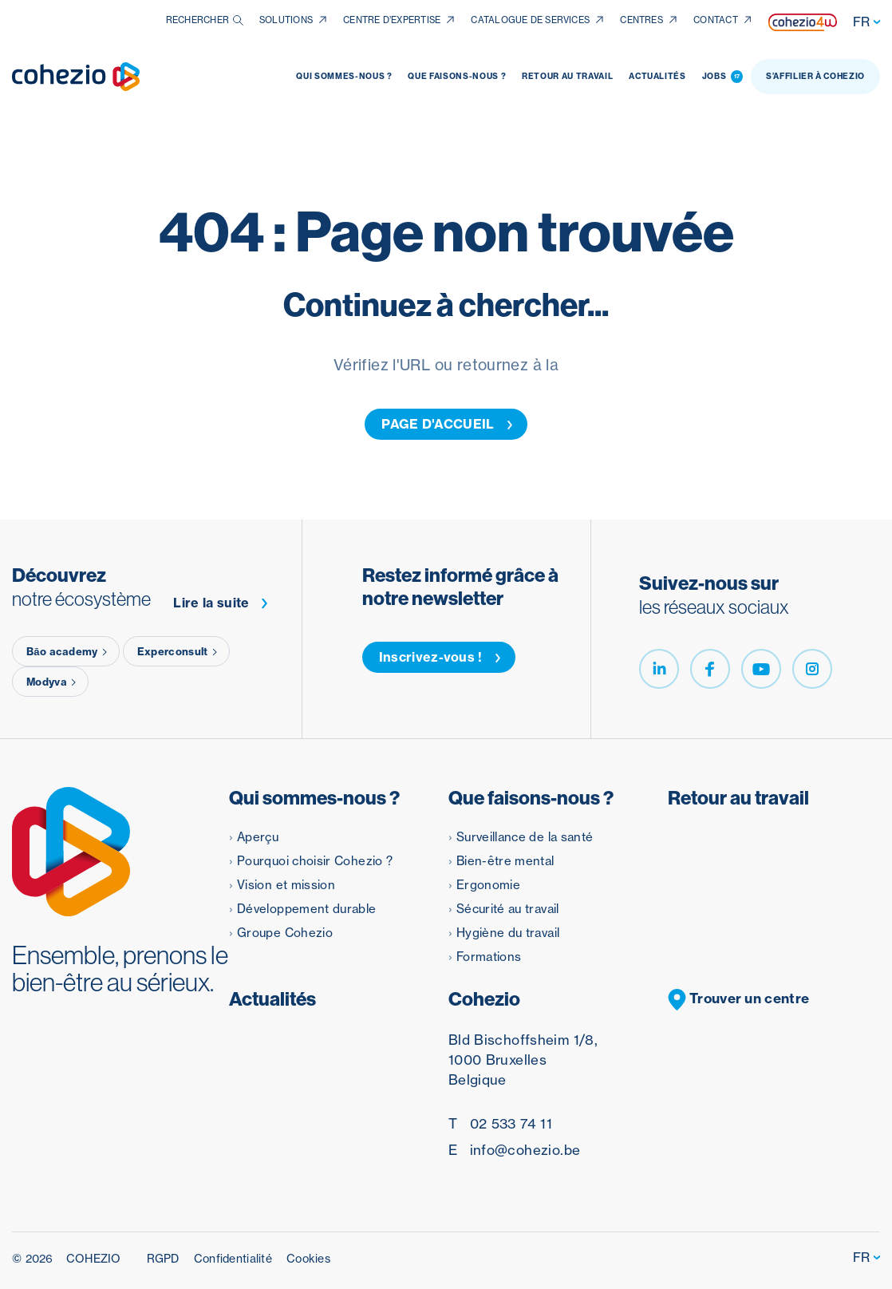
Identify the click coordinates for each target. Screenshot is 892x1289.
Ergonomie (488, 884)
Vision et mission (286, 884)
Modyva (52, 681)
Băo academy (67, 651)
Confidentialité (233, 1258)
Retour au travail (567, 76)
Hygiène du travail (507, 932)
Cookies (308, 1258)
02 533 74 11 (500, 1123)
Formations (489, 956)
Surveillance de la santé (525, 836)
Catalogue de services (530, 20)
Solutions (286, 20)
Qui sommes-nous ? (344, 76)
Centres (641, 20)
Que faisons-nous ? (457, 76)
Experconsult (178, 651)
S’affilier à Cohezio (815, 76)
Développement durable (307, 908)
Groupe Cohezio (285, 932)
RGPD (163, 1258)
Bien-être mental (505, 860)
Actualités (657, 76)
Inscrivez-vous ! (440, 657)
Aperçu (257, 836)
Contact (715, 20)
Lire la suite (220, 603)
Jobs (722, 76)
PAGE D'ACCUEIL (446, 424)
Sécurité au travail (507, 908)
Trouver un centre (739, 999)
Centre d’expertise (391, 20)
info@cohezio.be (514, 1149)
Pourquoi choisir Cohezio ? (315, 860)
